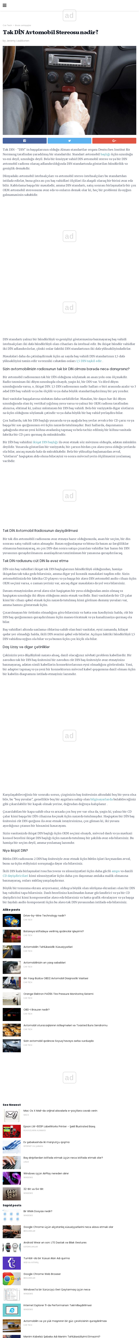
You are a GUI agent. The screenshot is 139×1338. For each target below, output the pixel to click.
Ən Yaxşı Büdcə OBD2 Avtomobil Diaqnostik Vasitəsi (56, 745)
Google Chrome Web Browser (42, 1040)
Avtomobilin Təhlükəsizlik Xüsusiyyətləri (48, 713)
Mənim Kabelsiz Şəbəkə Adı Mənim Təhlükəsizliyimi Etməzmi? (62, 1103)
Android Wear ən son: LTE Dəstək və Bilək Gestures (55, 1009)
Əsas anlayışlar (23, 25)
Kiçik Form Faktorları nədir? (40, 1213)
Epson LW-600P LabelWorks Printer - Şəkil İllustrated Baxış (59, 893)
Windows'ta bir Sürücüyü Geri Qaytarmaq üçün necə (57, 1056)
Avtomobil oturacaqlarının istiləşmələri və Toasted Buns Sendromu (66, 792)
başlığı (105, 154)
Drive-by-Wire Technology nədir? (45, 682)
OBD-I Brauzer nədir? (37, 776)
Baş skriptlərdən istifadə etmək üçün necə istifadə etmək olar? (63, 924)
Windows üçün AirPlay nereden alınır (46, 940)
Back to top (69, 1321)
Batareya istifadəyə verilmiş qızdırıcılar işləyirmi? (54, 698)
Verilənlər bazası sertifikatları (41, 1181)
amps (116, 637)
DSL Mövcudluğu (34, 1150)
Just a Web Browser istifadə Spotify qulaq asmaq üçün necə (62, 1166)
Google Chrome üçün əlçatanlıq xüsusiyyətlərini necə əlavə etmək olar (68, 993)
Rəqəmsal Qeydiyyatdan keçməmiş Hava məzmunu (57, 1119)
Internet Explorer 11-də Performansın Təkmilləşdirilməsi (58, 1072)
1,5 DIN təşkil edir (89, 302)
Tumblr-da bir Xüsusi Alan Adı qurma (47, 1025)
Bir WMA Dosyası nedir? (38, 978)
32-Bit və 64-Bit (33, 955)
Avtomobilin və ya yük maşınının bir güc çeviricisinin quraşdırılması (65, 1087)
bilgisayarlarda (101, 566)
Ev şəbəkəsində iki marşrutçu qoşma (47, 909)
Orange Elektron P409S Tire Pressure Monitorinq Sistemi (58, 760)
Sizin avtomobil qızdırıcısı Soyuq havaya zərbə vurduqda (59, 807)
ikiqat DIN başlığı (45, 383)
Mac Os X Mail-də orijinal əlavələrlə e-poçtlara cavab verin (60, 877)
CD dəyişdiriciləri (15, 642)
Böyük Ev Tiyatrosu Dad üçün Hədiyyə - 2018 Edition (56, 1134)
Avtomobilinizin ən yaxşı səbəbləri (45, 729)
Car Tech (7, 25)
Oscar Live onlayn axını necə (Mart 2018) (49, 1197)
